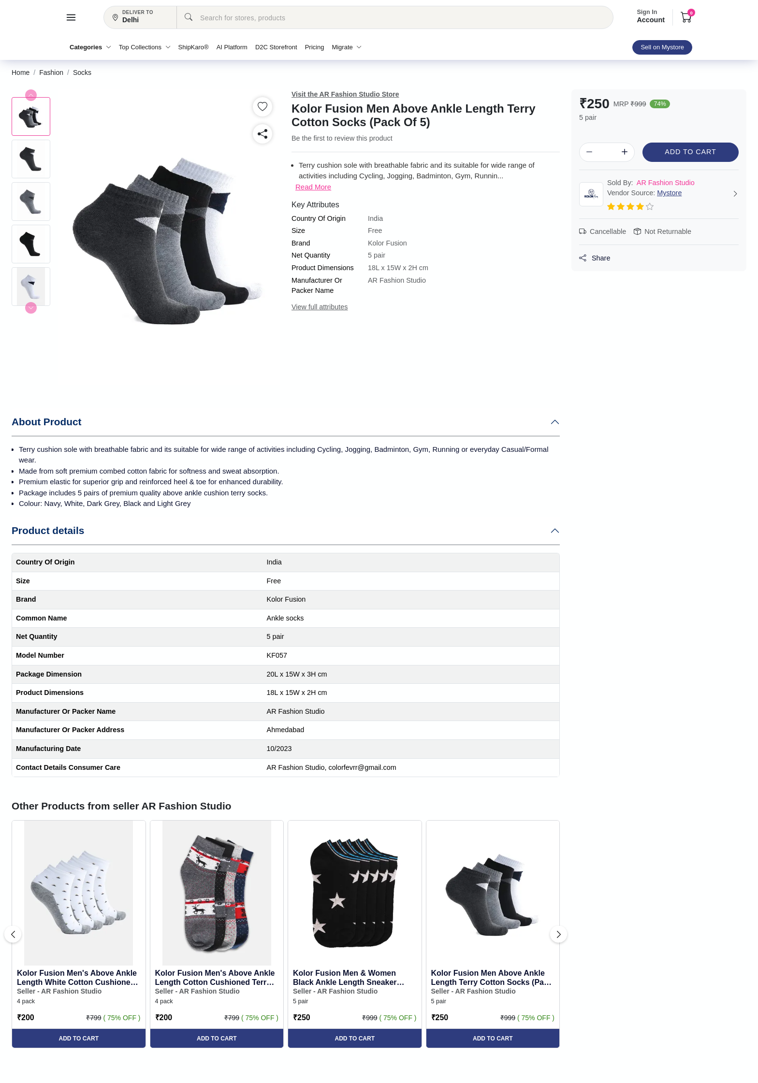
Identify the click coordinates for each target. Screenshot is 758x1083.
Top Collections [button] (145, 47)
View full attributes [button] (320, 307)
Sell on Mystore (662, 47)
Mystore (669, 193)
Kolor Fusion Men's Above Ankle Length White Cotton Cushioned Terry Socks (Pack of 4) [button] (77, 978)
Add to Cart (690, 152)
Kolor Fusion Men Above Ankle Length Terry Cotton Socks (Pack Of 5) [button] (492, 978)
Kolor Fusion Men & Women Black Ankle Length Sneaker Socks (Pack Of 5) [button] (345, 978)
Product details (48, 530)
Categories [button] (90, 47)
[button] (71, 17)
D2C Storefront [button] (276, 47)
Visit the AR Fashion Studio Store (345, 94)
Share (594, 258)
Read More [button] (313, 187)
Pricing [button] (314, 47)
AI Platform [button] (232, 47)
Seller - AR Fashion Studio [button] (59, 991)
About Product (46, 421)
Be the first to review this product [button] (342, 138)
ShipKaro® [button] (193, 47)
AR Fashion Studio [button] (651, 183)
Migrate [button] (347, 47)
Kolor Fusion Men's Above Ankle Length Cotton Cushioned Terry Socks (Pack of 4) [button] (215, 978)
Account (651, 16)
